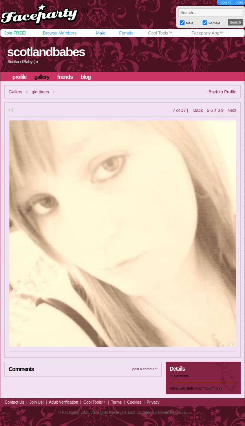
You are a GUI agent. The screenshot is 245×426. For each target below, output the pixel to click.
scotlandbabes (46, 52)
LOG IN (225, 2)
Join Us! (36, 402)
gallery (41, 77)
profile (20, 77)
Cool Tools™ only (208, 388)
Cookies (134, 402)
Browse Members (60, 33)
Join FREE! (15, 33)
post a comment (144, 369)
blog (85, 77)
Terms (116, 402)
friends (65, 77)
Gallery (15, 91)
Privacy (153, 402)
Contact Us (14, 402)
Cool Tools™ (160, 33)
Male (100, 33)
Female (126, 33)
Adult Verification (63, 402)
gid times (40, 91)
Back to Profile (222, 91)
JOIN (239, 2)
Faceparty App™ (208, 33)
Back (198, 110)
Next (231, 110)
